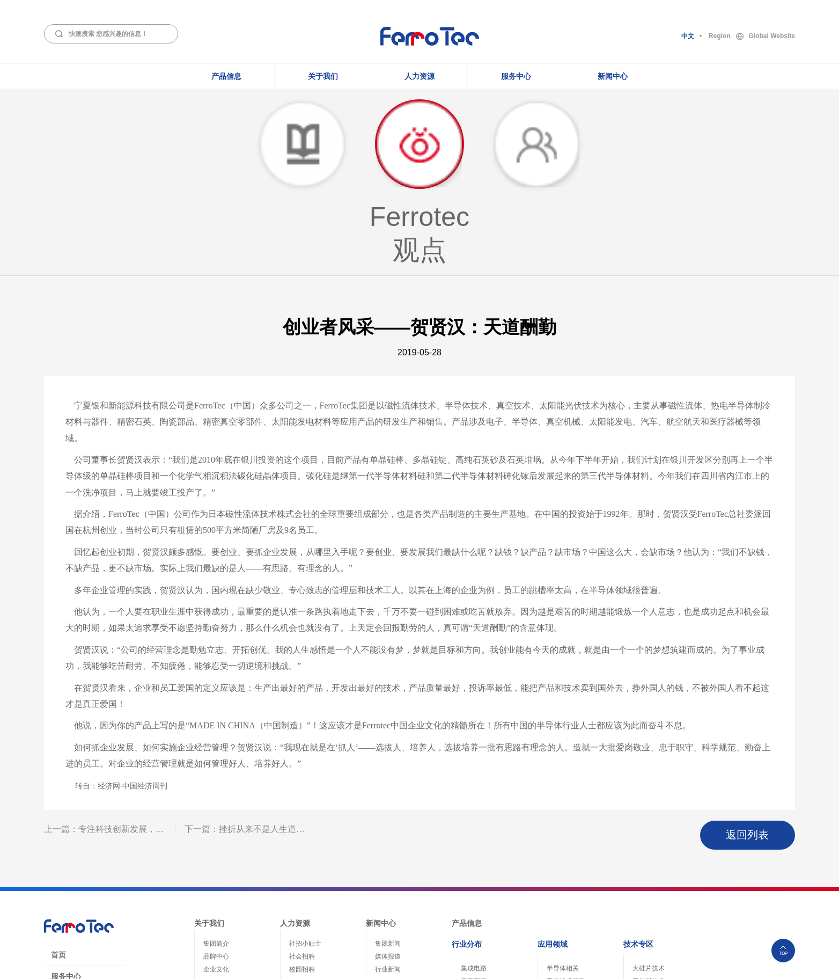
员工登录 (66, 889)
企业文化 (216, 839)
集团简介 (216, 813)
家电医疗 (474, 902)
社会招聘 (302, 826)
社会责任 (216, 852)
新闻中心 (613, 76)
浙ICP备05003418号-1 (633, 964)
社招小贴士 (305, 813)
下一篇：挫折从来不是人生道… (245, 708)
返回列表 (760, 709)
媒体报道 (388, 826)
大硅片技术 (648, 838)
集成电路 (474, 838)
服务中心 (516, 76)
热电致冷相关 (566, 863)
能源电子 (474, 876)
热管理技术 (648, 863)
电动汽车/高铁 (481, 889)
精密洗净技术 (651, 889)
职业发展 (302, 852)
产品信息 (226, 76)
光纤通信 (474, 863)
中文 (687, 36)
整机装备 (559, 876)
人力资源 (419, 76)
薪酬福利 (302, 877)
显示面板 (474, 850)
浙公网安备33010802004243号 (716, 964)
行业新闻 (388, 839)
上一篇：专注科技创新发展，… (104, 708)
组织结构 (216, 864)
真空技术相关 (566, 850)
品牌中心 (216, 826)
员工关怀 (302, 864)
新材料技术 (648, 850)
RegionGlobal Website (752, 36)
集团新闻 (388, 813)
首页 (58, 824)
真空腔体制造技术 (658, 876)
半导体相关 (563, 838)
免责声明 (66, 867)
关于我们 (323, 76)
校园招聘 (302, 839)
